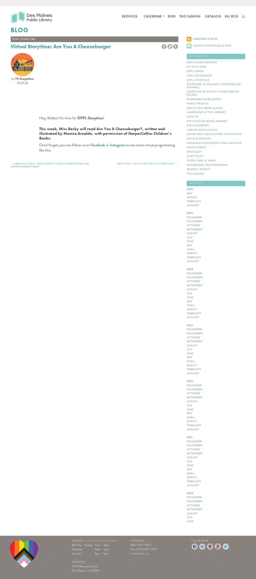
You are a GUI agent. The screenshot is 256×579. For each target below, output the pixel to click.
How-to (193, 117)
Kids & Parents (198, 125)
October (193, 225)
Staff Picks (195, 156)
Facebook (97, 145)
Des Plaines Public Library (32, 16)
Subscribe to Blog (205, 39)
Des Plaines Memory (202, 62)
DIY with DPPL (197, 67)
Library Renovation (202, 130)
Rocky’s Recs (197, 147)
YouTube (218, 546)
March (192, 197)
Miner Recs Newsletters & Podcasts (214, 134)
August (192, 233)
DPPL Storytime (198, 80)
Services (130, 16)
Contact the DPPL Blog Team (212, 46)
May (190, 193)
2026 (190, 189)
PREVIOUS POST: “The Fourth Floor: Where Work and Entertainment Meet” (50, 165)
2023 (190, 325)
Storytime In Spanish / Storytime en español (214, 86)
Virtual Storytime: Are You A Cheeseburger (61, 46)
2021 (190, 437)
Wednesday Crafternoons (207, 165)
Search (231, 16)
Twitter (169, 46)
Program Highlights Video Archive (214, 143)
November (195, 221)
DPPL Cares (195, 71)
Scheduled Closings (101, 541)
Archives (195, 183)
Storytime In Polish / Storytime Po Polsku (213, 93)
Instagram (117, 145)
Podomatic (225, 546)
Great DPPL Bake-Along (205, 108)
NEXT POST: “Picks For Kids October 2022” (146, 163)
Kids (172, 16)
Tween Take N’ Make (201, 160)
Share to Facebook (164, 46)
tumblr (175, 46)
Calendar (153, 16)
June (190, 241)
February (194, 201)
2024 (190, 269)
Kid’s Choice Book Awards (207, 121)
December (194, 217)
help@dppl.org (139, 553)
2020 (190, 493)
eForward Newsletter (204, 99)
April (191, 249)
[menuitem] (130, 16)
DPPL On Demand (199, 75)
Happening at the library (206, 112)
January (193, 205)
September (195, 229)
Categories (197, 56)
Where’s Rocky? (199, 169)
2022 (190, 381)
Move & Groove (199, 138)
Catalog (213, 16)
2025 (190, 213)
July (190, 237)
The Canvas (190, 16)
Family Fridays (198, 103)
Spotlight (194, 152)
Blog (19, 30)
